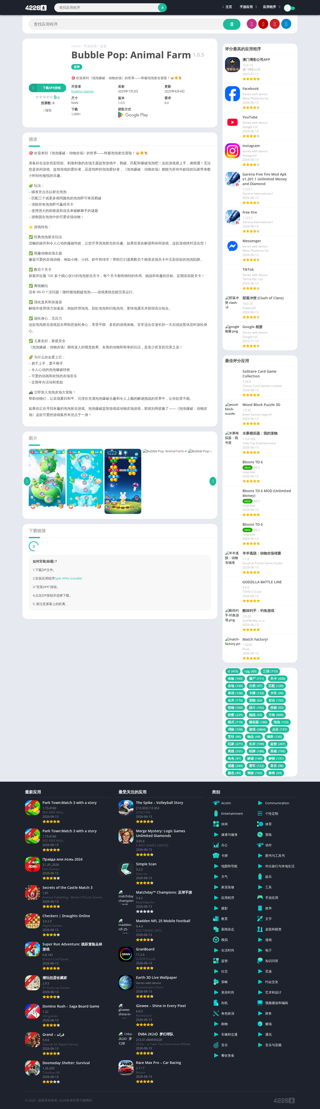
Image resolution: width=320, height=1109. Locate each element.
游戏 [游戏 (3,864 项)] (257, 729)
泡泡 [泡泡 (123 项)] (281, 722)
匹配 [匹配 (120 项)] (276, 685)
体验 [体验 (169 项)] (235, 678)
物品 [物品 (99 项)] (253, 736)
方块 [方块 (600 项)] (276, 715)
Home (75, 46)
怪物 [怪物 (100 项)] (235, 707)
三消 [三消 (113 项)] (270, 671)
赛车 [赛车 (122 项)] (256, 765)
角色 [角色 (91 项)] (234, 758)
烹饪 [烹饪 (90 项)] (234, 736)
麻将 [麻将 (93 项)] (275, 773)
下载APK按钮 (45, 88)
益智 (103, 46)
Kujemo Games (82, 91)
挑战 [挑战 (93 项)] (255, 715)
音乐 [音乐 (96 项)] (277, 765)
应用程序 (269, 7)
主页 (227, 7)
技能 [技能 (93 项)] (277, 707)
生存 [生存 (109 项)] (256, 744)
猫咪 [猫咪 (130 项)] (274, 736)
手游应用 (246, 7)
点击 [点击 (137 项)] (279, 729)
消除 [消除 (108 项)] (235, 729)
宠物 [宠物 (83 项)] (255, 700)
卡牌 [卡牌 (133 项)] (256, 693)
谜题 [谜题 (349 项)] (235, 765)
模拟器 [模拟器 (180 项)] (258, 722)
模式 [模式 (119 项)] (235, 722)
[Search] (110, 7)
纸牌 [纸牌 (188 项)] (256, 751)
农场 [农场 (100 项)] (235, 685)
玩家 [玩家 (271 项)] (235, 744)
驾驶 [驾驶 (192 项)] (254, 773)
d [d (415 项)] (233, 671)
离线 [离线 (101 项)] (235, 751)
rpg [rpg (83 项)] (250, 671)
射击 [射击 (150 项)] (276, 700)
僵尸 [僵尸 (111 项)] (256, 678)
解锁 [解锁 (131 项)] (276, 758)
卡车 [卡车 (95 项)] (277, 693)
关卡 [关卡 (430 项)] (277, 678)
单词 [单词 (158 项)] (235, 693)
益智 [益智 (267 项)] (277, 744)
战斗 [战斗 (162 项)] (256, 707)
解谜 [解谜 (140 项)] (254, 758)
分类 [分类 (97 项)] (255, 685)
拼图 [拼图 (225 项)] (235, 715)
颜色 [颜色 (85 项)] (234, 773)
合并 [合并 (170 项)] (235, 700)
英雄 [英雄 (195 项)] (277, 751)
